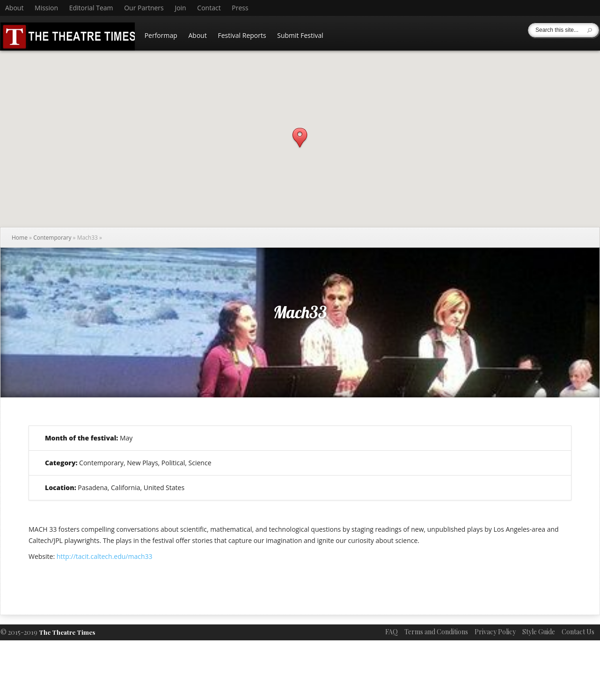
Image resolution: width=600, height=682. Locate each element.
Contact (208, 8)
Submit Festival (300, 35)
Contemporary (52, 238)
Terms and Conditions (436, 631)
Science (200, 462)
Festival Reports (242, 35)
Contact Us (578, 631)
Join (180, 8)
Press (240, 8)
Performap (161, 35)
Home (20, 238)
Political (173, 462)
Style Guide (538, 631)
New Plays (142, 462)
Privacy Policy (495, 631)
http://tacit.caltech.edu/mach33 (105, 556)
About (14, 8)
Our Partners (144, 8)
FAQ (391, 631)
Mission (46, 8)
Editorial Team (91, 8)
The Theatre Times (67, 632)
